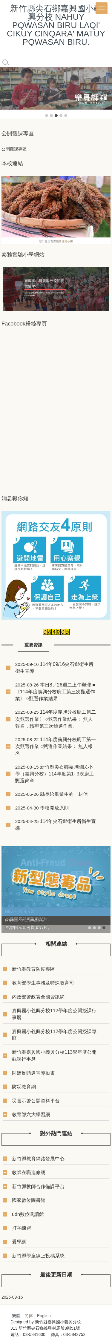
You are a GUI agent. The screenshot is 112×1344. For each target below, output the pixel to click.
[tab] (46, 116)
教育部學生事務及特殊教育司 (43, 982)
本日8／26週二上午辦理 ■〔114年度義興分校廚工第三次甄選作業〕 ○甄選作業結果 (55, 691)
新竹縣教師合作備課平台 (38, 1186)
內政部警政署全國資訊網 (38, 996)
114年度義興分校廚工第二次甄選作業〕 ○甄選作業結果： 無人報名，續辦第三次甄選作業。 (55, 718)
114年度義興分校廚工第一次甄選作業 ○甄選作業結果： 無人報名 (55, 746)
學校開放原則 (54, 807)
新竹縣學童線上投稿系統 (38, 1255)
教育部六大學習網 (31, 1114)
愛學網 (19, 1241)
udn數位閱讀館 (28, 1214)
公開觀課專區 (14, 149)
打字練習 (21, 1228)
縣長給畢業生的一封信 (64, 794)
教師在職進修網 (28, 1172)
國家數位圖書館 (28, 1200)
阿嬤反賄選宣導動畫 (33, 1073)
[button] (7, 92)
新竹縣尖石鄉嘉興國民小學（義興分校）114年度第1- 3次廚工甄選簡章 (54, 773)
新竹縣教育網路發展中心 (38, 1158)
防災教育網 (24, 1086)
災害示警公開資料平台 (36, 1100)
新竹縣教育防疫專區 (33, 969)
